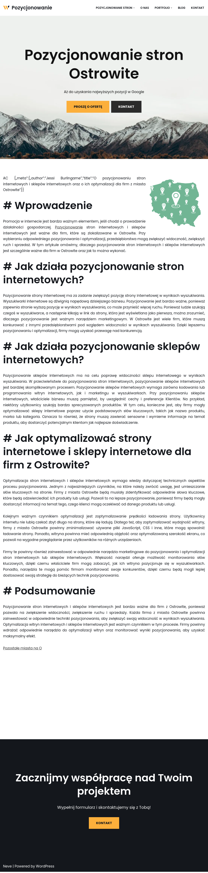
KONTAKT (126, 106)
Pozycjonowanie (69, 227)
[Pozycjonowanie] (27, 8)
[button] (134, 8)
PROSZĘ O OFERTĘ (88, 106)
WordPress (45, 867)
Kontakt (197, 8)
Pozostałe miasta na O (22, 649)
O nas (144, 8)
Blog (181, 8)
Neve (7, 867)
